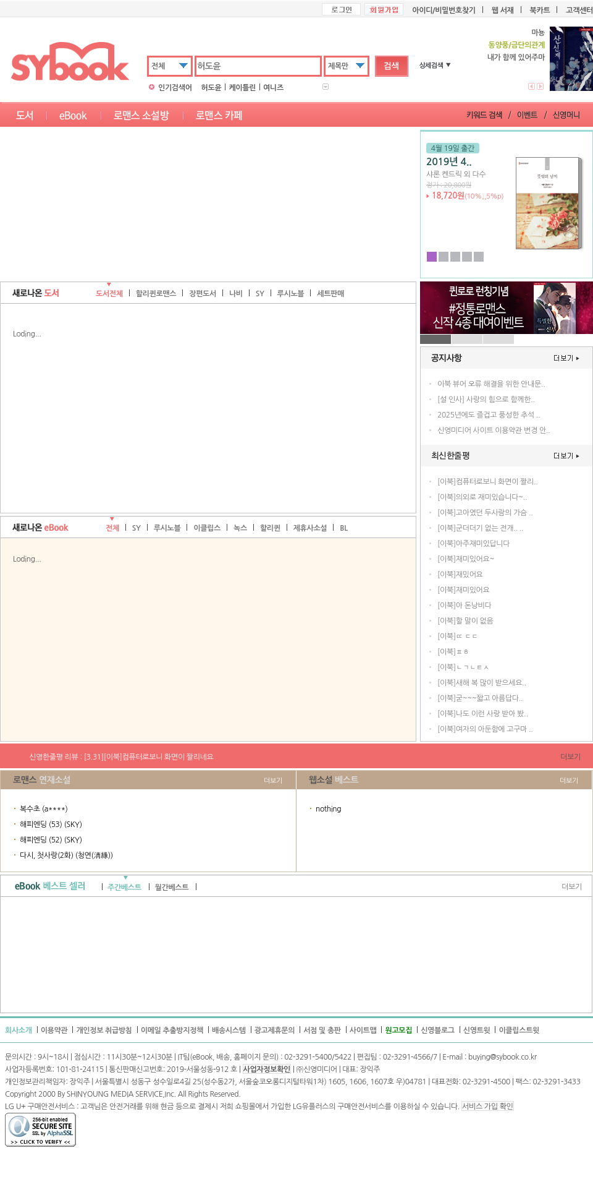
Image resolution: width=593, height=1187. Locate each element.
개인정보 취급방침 (104, 1030)
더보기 (570, 757)
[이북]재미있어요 (463, 590)
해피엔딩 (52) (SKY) (51, 840)
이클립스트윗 (518, 1030)
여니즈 (273, 88)
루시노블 (291, 294)
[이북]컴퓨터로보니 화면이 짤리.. (487, 482)
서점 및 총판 (322, 1030)
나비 (236, 294)
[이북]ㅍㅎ (453, 652)
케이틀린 (242, 88)
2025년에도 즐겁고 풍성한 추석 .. (488, 415)
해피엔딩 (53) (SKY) (51, 824)
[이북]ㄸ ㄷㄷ (457, 636)
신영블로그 (438, 1030)
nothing (328, 809)
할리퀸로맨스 (156, 294)
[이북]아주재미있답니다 (473, 543)
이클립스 (207, 528)
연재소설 (54, 780)
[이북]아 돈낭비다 (464, 605)
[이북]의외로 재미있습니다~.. (482, 497)
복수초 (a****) (44, 809)
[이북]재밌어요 (460, 574)
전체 (158, 66)
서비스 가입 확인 (487, 1106)
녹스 (240, 528)
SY (260, 294)
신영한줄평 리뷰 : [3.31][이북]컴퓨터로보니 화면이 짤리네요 (121, 757)
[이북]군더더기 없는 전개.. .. (480, 528)
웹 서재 (503, 10)
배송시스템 (229, 1030)
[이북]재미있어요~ (465, 559)
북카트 (540, 10)
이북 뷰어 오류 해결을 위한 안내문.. (491, 384)
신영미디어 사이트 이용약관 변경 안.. (493, 430)
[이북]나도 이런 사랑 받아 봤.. (482, 714)
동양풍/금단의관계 (516, 45)
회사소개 (18, 1030)
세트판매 (330, 294)
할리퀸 (270, 528)
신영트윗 (476, 1030)
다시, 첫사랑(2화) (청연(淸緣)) (66, 855)
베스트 (346, 780)
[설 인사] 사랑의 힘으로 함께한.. (486, 399)
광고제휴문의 (274, 1030)
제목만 (338, 66)
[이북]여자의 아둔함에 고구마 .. (485, 729)
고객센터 (579, 10)
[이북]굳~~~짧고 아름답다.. (480, 698)
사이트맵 (363, 1030)
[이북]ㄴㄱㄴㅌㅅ (463, 667)
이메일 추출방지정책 (172, 1030)
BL (343, 528)
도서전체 (109, 294)
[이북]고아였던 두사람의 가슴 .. (485, 512)
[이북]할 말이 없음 (465, 621)
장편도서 (202, 294)
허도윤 (211, 88)
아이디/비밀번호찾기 (443, 10)
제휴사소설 (310, 528)
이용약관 (54, 1030)
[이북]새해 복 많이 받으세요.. (481, 683)
